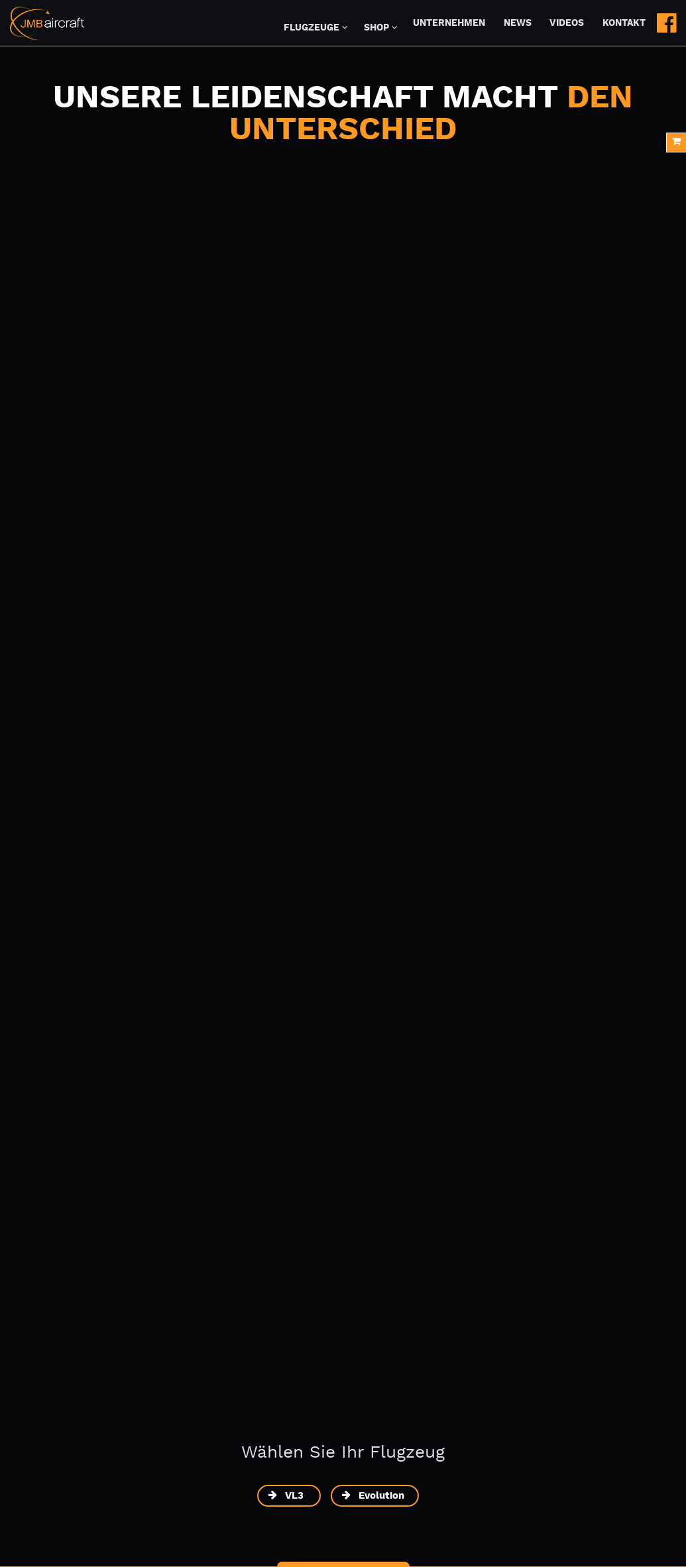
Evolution (381, 1495)
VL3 (295, 1495)
